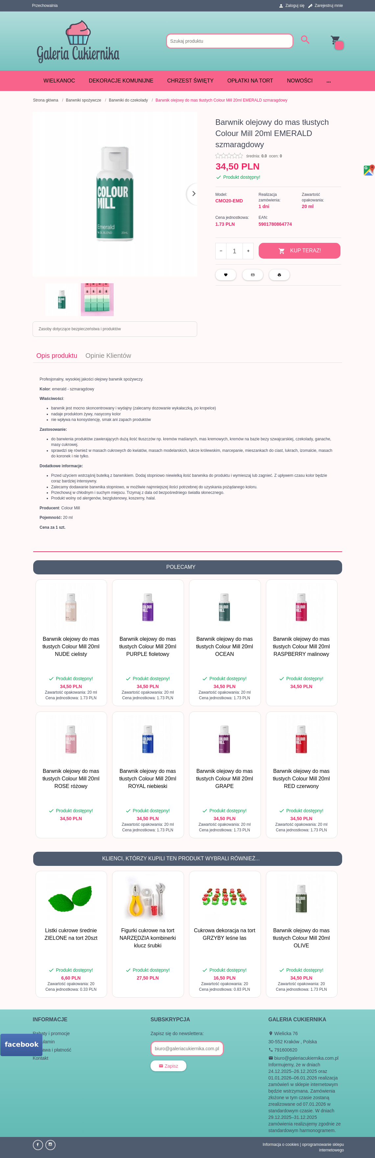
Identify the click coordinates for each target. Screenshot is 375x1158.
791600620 (283, 1050)
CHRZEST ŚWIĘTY (190, 80)
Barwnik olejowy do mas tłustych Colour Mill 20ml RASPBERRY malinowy (301, 646)
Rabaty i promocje (51, 1033)
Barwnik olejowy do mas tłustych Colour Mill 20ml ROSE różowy (70, 778)
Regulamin (44, 1041)
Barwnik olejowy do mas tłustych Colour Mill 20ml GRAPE (224, 778)
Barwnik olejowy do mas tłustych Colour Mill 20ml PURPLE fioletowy (147, 646)
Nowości (300, 80)
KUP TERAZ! (299, 251)
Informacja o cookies (281, 1144)
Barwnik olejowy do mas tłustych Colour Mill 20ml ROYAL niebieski (147, 778)
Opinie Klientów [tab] (108, 355)
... (328, 80)
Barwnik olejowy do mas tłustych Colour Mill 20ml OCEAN (224, 646)
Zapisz (168, 1066)
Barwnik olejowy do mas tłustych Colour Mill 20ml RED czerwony (301, 778)
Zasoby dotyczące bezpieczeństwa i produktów (80, 329)
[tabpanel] (187, 457)
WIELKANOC (59, 80)
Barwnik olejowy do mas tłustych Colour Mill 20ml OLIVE (301, 938)
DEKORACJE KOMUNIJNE (121, 80)
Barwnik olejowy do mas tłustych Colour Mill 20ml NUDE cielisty (70, 646)
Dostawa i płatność (52, 1050)
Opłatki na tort (250, 80)
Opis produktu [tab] (57, 355)
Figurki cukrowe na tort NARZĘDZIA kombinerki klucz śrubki (148, 938)
